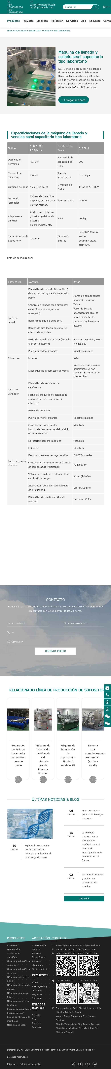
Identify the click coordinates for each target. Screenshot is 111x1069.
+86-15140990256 (15, 6)
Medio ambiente (40, 969)
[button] (10, 76)
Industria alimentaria (37, 963)
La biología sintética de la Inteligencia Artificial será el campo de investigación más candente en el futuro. (92, 846)
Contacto (36, 1023)
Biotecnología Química (39, 947)
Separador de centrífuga (14, 955)
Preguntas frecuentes (37, 996)
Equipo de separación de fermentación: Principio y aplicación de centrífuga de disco (38, 851)
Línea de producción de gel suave (18, 971)
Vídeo (35, 982)
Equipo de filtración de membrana (18, 1019)
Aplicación (57, 20)
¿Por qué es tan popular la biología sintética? (92, 814)
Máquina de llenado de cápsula (18, 987)
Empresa (42, 20)
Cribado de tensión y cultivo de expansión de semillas (92, 880)
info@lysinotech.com (41, 7)
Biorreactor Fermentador (13, 947)
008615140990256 (66, 964)
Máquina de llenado (17, 1025)
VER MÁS (84, 898)
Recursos (94, 20)
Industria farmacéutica (38, 955)
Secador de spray (15, 1013)
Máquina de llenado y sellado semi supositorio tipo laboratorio (38, 30)
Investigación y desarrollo (39, 988)
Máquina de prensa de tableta (18, 979)
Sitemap (11, 1064)
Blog (83, 20)
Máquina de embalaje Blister (17, 995)
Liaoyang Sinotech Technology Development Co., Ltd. (57, 1050)
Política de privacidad (30, 1064)
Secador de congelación (19, 1009)
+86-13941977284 (15, 11)
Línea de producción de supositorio (18, 963)
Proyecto (28, 20)
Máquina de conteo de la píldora (18, 1003)
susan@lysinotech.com (43, 4)
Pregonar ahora (73, 99)
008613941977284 (88, 964)
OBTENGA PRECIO (55, 651)
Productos (13, 20)
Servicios (72, 20)
